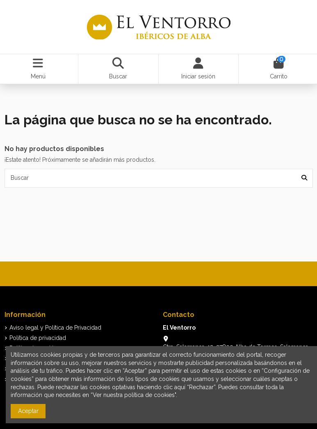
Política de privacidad (37, 338)
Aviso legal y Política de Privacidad (55, 327)
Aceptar (28, 411)
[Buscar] (304, 178)
